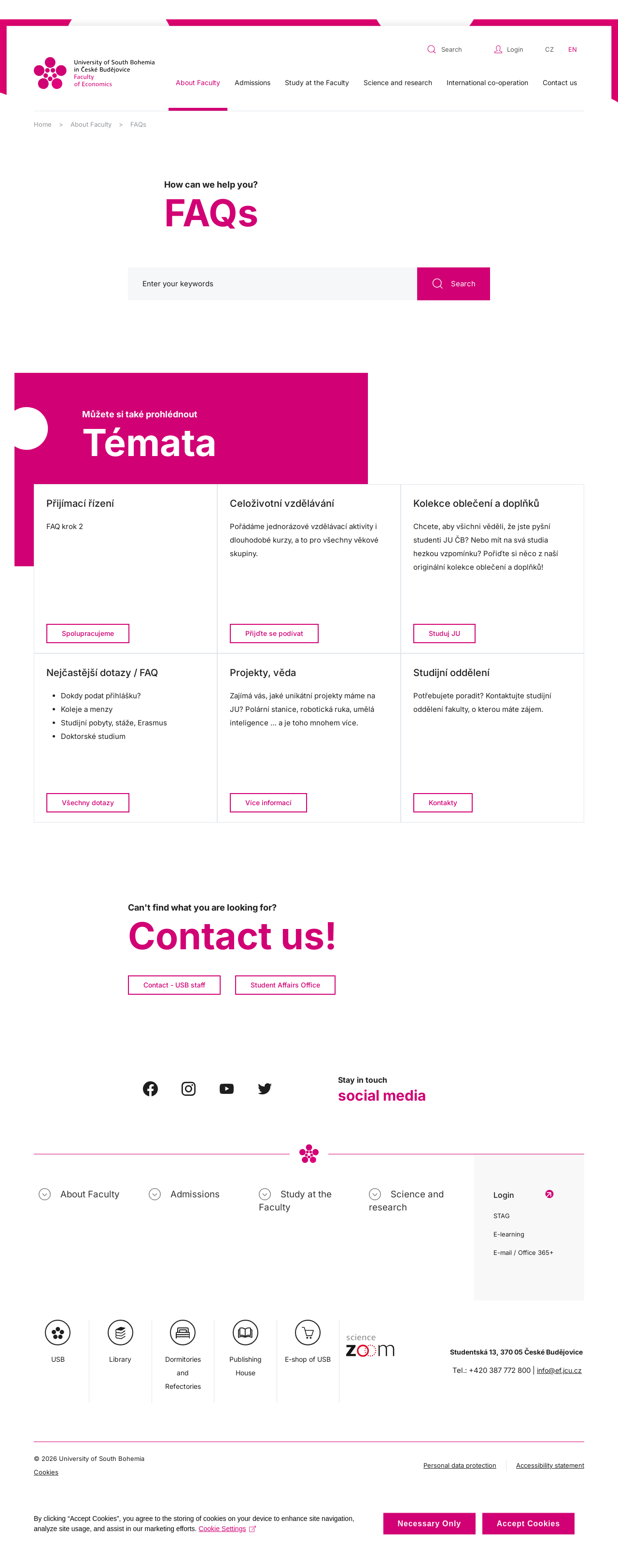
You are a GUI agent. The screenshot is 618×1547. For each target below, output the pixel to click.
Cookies (46, 1453)
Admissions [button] (252, 63)
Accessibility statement (550, 1446)
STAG (501, 1196)
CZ (549, 30)
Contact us (560, 63)
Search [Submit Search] (454, 264)
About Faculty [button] (198, 63)
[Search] (309, 264)
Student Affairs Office (285, 965)
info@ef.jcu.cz (559, 1351)
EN (572, 30)
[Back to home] (94, 54)
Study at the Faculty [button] (317, 63)
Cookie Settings (227, 1535)
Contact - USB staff (174, 965)
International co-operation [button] (487, 63)
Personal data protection (459, 1446)
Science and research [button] (398, 63)
